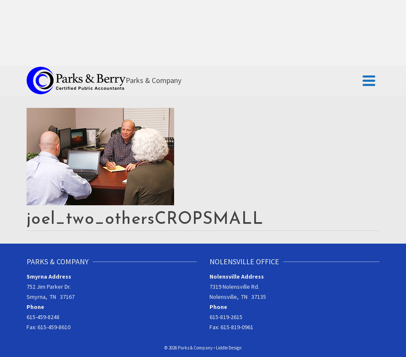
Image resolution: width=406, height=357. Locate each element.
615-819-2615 (226, 317)
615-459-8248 (43, 317)
